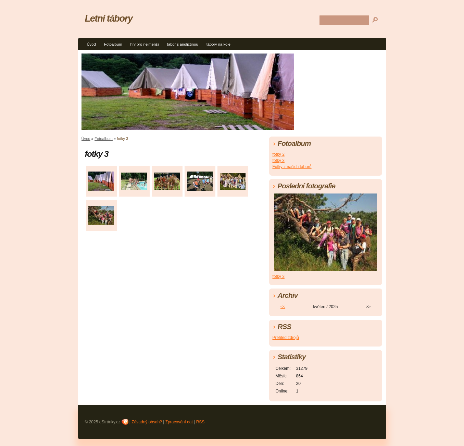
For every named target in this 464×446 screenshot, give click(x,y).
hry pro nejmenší (144, 44)
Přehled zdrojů (286, 337)
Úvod (91, 44)
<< (282, 306)
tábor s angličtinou (182, 44)
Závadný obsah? (146, 422)
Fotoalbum (113, 44)
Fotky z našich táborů (292, 166)
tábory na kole (218, 44)
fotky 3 (279, 160)
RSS (200, 422)
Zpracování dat (179, 422)
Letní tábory (109, 18)
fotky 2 (279, 154)
